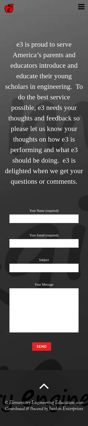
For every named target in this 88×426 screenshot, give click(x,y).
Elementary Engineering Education (42, 403)
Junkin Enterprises (66, 409)
